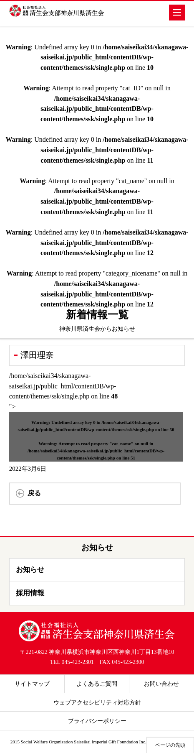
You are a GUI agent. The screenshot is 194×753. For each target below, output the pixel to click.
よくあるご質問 (96, 683)
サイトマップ (32, 683)
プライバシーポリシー (97, 720)
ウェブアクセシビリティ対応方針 (97, 702)
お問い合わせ (161, 683)
